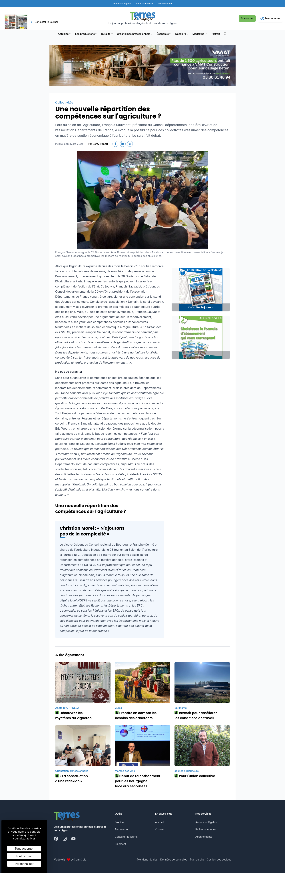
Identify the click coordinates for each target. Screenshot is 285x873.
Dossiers (182, 33)
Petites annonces (205, 829)
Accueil (159, 822)
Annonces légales (206, 822)
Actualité (65, 33)
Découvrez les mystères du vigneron (73, 715)
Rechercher (122, 829)
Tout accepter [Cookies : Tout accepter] (24, 848)
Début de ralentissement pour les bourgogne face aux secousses (137, 781)
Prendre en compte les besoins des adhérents (135, 715)
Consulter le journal (126, 836)
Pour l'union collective (194, 776)
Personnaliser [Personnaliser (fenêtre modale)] (24, 864)
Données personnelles (173, 859)
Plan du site (197, 859)
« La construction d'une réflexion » (71, 778)
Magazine (199, 33)
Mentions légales (147, 859)
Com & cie (80, 859)
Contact (159, 829)
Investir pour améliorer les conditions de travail (195, 715)
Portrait (215, 33)
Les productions (86, 33)
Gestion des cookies (219, 859)
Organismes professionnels (135, 33)
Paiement (120, 843)
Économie (164, 33)
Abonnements (203, 836)
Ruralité (107, 33)
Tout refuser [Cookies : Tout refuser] (24, 856)
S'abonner (247, 18)
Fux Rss (119, 822)
